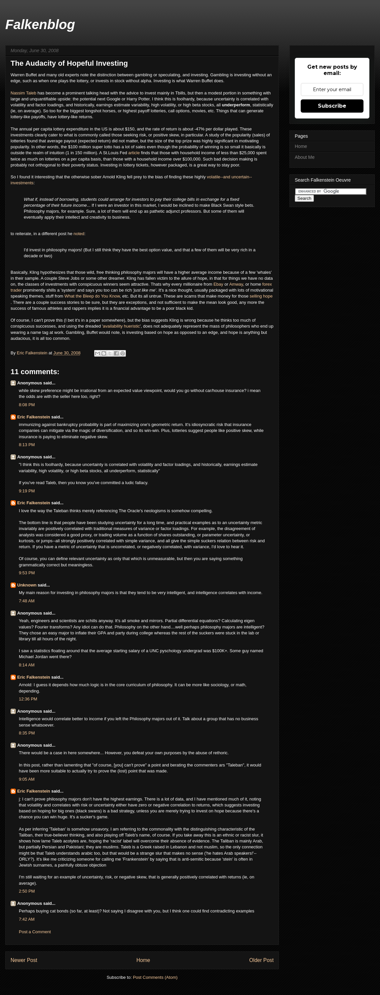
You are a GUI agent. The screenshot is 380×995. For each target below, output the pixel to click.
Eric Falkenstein (33, 416)
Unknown (27, 585)
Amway (236, 284)
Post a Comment (35, 931)
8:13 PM (27, 444)
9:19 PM (27, 490)
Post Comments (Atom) (155, 977)
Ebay (218, 284)
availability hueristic (121, 326)
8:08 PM (27, 404)
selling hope (261, 296)
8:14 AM (27, 664)
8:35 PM (27, 732)
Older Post (261, 960)
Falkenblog (40, 24)
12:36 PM (28, 698)
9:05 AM (27, 779)
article (134, 152)
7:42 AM (27, 919)
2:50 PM (27, 891)
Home (143, 960)
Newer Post (24, 960)
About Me (305, 157)
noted (79, 233)
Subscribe (332, 106)
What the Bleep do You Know (92, 296)
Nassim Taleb (23, 92)
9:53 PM (27, 572)
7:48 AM (27, 600)
